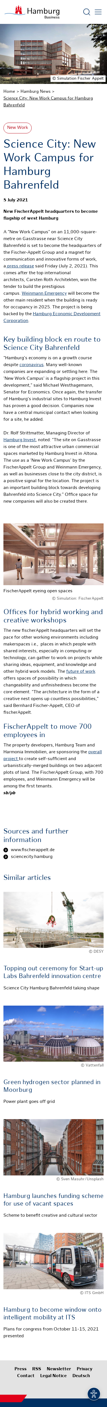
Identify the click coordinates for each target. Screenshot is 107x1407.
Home (9, 92)
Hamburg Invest (19, 440)
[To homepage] (32, 11)
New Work (17, 128)
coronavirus (31, 365)
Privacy (84, 1369)
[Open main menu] (98, 12)
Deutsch (81, 1376)
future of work (80, 672)
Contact (26, 1376)
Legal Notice (53, 1376)
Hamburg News (36, 92)
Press (21, 1369)
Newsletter (59, 1369)
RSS (36, 1369)
